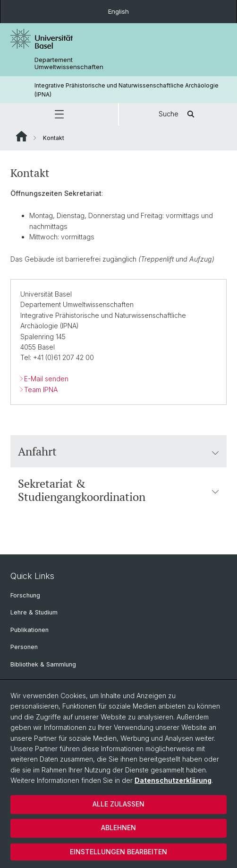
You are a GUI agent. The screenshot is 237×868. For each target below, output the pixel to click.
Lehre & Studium (34, 612)
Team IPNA (41, 390)
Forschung (25, 595)
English (118, 11)
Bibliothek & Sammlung (43, 664)
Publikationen (29, 629)
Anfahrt (118, 451)
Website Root (21, 136)
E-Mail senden (46, 379)
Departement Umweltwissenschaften (68, 63)
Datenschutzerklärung (173, 780)
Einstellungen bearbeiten (118, 852)
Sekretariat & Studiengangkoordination (118, 490)
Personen (24, 646)
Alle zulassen (118, 804)
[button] (59, 114)
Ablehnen (118, 828)
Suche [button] (178, 114)
